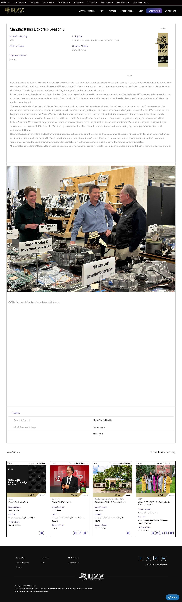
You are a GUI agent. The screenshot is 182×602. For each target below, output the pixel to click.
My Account (170, 11)
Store (141, 11)
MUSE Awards (20, 3)
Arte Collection (123, 3)
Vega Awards (34, 3)
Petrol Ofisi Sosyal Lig (61, 502)
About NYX (20, 558)
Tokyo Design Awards (140, 3)
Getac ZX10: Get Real (18, 502)
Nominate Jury (73, 563)
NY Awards (78, 3)
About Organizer (22, 563)
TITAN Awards (63, 3)
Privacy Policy (75, 588)
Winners (112, 11)
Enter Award (154, 11)
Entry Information (87, 11)
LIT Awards (92, 3)
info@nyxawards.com (156, 564)
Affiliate (19, 567)
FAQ (43, 563)
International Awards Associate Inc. (36, 591)
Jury (101, 11)
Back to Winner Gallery (163, 452)
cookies (90, 588)
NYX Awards (48, 3)
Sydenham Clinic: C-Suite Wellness (110, 502)
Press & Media (127, 11)
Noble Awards (107, 3)
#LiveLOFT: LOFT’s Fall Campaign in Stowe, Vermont (154, 503)
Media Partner (73, 558)
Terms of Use (65, 588)
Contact (45, 558)
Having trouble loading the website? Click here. (34, 302)
